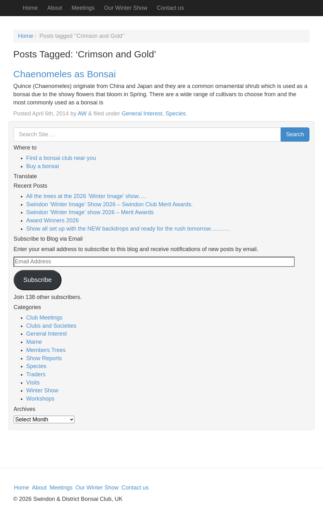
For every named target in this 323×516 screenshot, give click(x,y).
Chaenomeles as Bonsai (64, 74)
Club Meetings (44, 317)
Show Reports (44, 358)
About (54, 8)
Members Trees (46, 350)
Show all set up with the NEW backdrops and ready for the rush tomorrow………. (127, 229)
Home (30, 8)
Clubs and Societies (51, 326)
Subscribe (37, 279)
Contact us (170, 8)
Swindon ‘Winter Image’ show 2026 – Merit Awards (90, 212)
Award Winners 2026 (52, 220)
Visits (33, 382)
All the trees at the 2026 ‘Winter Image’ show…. (86, 196)
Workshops (40, 399)
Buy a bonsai (42, 166)
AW (82, 113)
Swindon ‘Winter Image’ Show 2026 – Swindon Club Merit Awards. (109, 204)
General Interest (142, 113)
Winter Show (42, 390)
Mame (34, 342)
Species (176, 113)
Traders (35, 374)
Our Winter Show (125, 8)
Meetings (83, 8)
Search (295, 134)
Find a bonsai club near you (61, 158)
